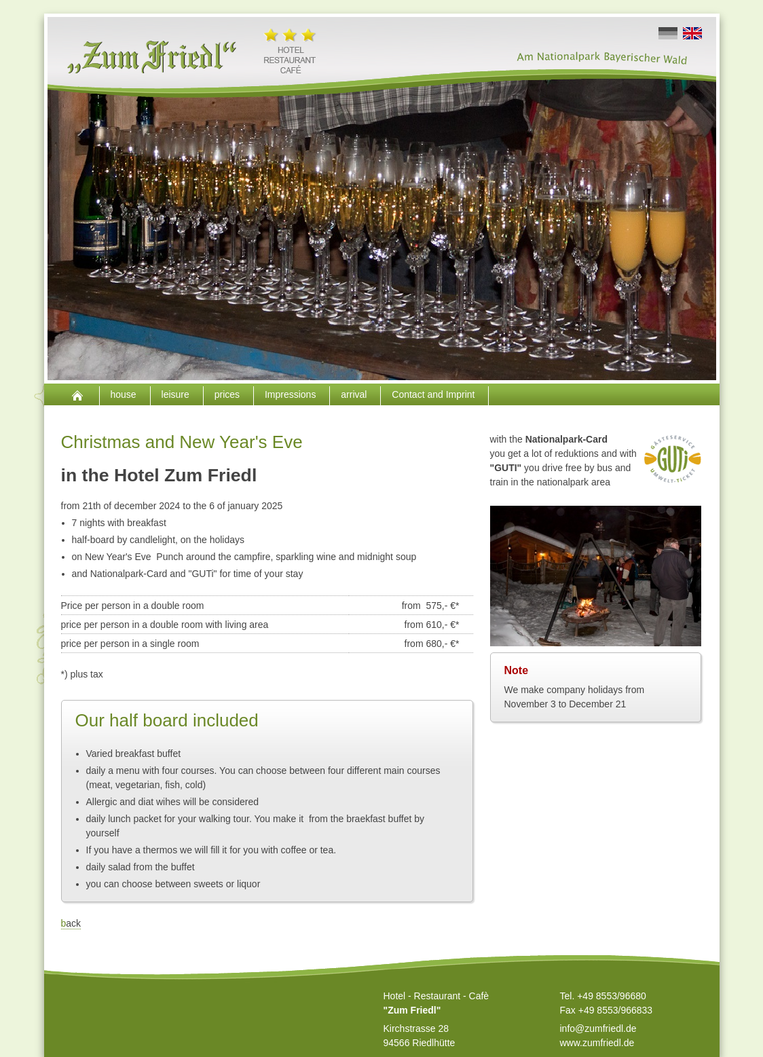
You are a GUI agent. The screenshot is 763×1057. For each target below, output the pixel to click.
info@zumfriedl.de (598, 1028)
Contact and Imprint (434, 394)
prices (228, 394)
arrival (355, 394)
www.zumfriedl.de (597, 1042)
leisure (177, 394)
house (125, 394)
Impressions (291, 394)
